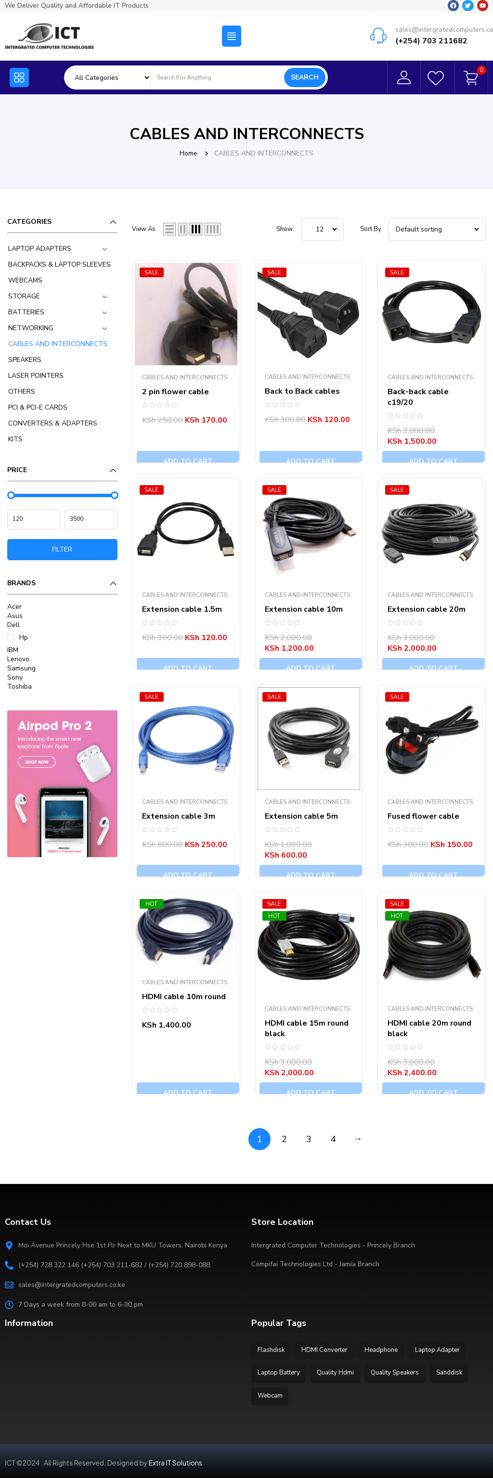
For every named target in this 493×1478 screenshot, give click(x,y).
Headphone (386, 1350)
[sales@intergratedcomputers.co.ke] (378, 34)
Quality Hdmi (338, 1371)
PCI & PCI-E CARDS (37, 407)
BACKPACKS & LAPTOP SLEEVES (59, 264)
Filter (62, 549)
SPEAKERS (24, 359)
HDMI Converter (328, 1350)
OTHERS (21, 391)
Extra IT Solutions (175, 1459)
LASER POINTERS (36, 375)
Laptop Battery (280, 1371)
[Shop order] (437, 229)
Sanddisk (457, 1371)
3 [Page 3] (308, 1139)
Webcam (271, 1393)
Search (305, 77)
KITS (15, 439)
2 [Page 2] (284, 1139)
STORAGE (24, 296)
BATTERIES (26, 312)
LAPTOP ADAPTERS (39, 248)
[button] (231, 35)
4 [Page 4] (333, 1139)
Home (188, 153)
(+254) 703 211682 (431, 40)
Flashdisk (272, 1350)
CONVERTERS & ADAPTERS (52, 423)
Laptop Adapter (445, 1350)
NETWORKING (30, 328)
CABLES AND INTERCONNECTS (57, 343)
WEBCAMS (25, 280)
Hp (23, 637)
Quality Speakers (400, 1371)
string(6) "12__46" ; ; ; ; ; (322, 229)
